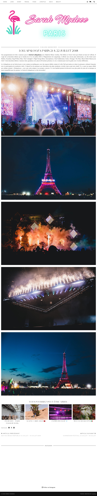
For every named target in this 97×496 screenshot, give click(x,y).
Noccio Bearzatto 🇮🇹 (83, 421)
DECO (51, 1)
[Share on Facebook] (9, 428)
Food (34, 1)
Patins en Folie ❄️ (60, 421)
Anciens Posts (52, 47)
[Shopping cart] (90, 2)
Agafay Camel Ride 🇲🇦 (35, 421)
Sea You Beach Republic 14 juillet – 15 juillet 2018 (21, 434)
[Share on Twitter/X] (11, 428)
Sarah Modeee (10, 493)
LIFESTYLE (43, 1)
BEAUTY (58, 1)
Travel (27, 1)
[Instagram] (87, 2)
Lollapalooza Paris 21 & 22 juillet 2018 (48, 50)
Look (12, 1)
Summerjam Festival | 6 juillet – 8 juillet (79, 434)
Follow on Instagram (48, 487)
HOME (5, 1)
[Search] (94, 2)
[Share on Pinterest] (14, 428)
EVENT (19, 1)
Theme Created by (88, 493)
